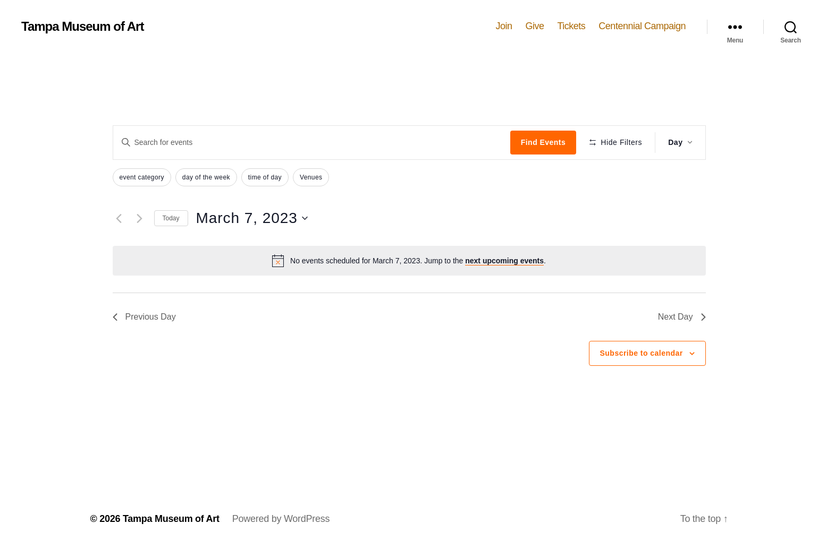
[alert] (409, 261)
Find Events (543, 142)
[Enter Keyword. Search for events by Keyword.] (311, 142)
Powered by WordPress (281, 518)
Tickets (572, 26)
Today (171, 218)
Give (534, 26)
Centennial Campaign (642, 26)
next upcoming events (504, 260)
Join (503, 26)
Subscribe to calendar (641, 353)
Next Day (682, 316)
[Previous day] (119, 218)
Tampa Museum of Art (82, 26)
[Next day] (139, 218)
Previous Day (144, 316)
